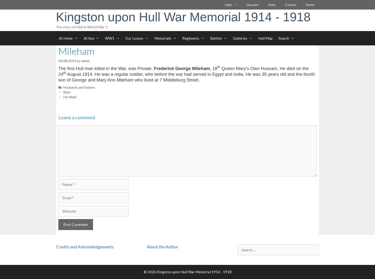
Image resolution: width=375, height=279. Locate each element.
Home (310, 5)
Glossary (252, 5)
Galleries (244, 38)
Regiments (194, 38)
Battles (220, 38)
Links (233, 5)
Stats (272, 5)
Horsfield (69, 97)
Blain (66, 92)
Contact (290, 5)
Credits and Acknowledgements (85, 246)
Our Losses (138, 38)
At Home (70, 38)
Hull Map (265, 38)
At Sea (93, 38)
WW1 (113, 38)
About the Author (162, 246)
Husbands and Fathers (79, 87)
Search (287, 38)
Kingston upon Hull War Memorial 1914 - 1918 (183, 17)
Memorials (166, 38)
